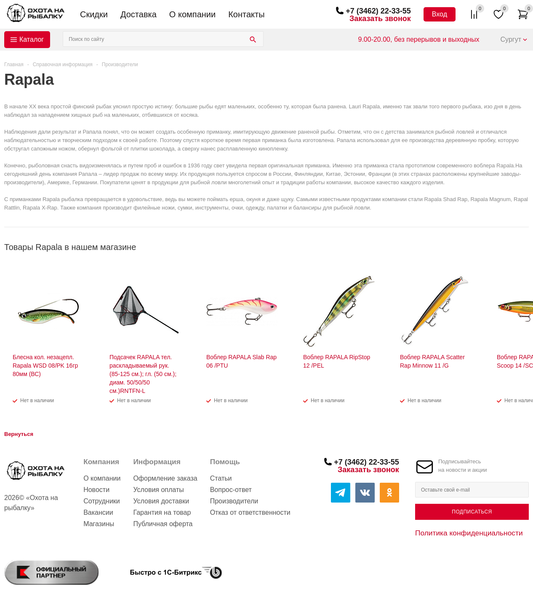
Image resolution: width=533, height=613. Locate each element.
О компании (192, 14)
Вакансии (98, 512)
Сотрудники (101, 501)
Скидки (94, 14)
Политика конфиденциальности (469, 533)
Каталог (31, 39)
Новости (96, 489)
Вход (439, 14)
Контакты (246, 14)
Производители (234, 501)
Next (523, 247)
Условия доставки (161, 501)
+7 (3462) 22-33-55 (378, 11)
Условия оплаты (158, 489)
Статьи (221, 478)
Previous (508, 247)
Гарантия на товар (162, 512)
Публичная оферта (162, 523)
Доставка (138, 14)
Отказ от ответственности (250, 512)
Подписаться (472, 512)
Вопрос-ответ (231, 489)
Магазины (98, 523)
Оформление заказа (165, 478)
